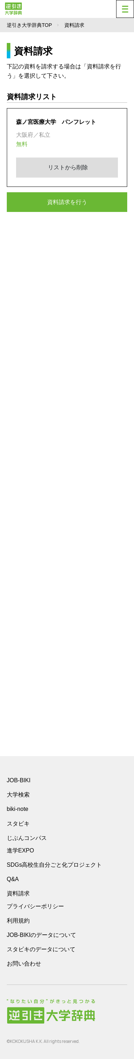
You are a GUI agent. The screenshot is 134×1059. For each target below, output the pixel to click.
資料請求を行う (67, 202)
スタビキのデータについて (41, 949)
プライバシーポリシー (35, 906)
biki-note (17, 809)
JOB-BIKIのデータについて (41, 935)
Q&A (13, 879)
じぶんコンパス (27, 838)
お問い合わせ (24, 964)
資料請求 (18, 893)
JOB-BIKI (19, 780)
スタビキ (18, 823)
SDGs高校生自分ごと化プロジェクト (54, 865)
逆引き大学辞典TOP (29, 25)
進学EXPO (20, 850)
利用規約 (18, 921)
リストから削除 (67, 167)
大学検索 (18, 795)
